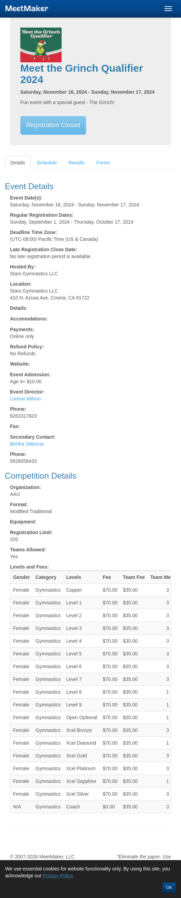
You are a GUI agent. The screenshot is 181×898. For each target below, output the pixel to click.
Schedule (47, 162)
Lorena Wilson (25, 398)
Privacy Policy (58, 875)
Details (17, 162)
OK (169, 887)
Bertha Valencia (27, 444)
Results (76, 162)
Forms (103, 162)
